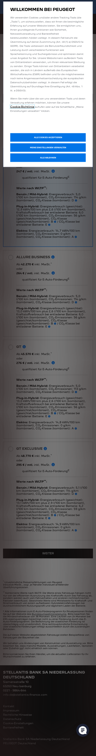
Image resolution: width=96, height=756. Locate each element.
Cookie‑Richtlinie (22, 106)
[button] (48, 147)
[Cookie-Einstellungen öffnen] (82, 730)
